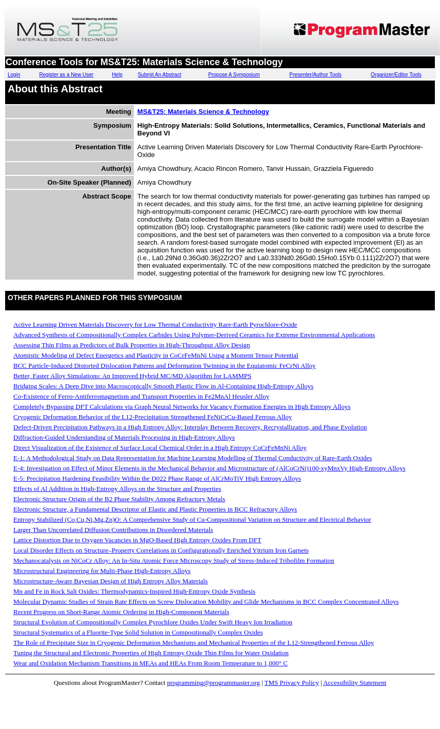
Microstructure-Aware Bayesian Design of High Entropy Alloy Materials (110, 581)
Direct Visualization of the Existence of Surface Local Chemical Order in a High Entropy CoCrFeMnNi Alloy (160, 447)
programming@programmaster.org (213, 682)
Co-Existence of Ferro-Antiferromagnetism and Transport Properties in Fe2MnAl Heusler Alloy (141, 396)
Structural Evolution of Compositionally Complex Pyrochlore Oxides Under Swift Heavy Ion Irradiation (152, 622)
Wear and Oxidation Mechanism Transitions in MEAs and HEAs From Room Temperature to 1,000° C (150, 663)
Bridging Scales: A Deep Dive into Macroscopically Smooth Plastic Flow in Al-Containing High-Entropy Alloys (163, 386)
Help (117, 74)
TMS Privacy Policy (292, 682)
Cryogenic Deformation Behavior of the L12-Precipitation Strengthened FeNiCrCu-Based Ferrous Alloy (152, 417)
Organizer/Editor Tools (396, 74)
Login (14, 74)
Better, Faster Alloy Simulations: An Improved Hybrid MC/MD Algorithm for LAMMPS (132, 376)
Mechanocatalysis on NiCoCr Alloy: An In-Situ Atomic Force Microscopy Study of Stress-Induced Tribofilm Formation (173, 560)
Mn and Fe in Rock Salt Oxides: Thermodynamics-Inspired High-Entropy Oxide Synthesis (134, 591)
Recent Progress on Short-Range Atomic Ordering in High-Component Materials (121, 612)
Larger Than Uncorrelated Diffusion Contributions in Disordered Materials (113, 530)
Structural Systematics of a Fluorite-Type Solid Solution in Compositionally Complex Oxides (138, 632)
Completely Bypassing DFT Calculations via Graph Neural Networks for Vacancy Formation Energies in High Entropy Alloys (181, 406)
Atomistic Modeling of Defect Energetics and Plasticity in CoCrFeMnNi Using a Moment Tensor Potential (155, 355)
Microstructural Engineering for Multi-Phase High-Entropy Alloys (102, 571)
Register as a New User (66, 74)
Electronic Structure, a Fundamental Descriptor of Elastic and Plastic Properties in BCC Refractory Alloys (155, 509)
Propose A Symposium (234, 74)
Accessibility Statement (354, 682)
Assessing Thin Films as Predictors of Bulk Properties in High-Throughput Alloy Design (131, 345)
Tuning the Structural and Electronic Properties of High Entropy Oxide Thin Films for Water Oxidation (151, 653)
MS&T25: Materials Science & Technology (203, 111)
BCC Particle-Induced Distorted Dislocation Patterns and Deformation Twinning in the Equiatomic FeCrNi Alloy (164, 365)
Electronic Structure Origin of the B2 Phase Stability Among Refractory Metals (119, 499)
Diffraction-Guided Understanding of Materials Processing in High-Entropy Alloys (124, 437)
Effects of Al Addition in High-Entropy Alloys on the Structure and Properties (117, 488)
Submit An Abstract (160, 74)
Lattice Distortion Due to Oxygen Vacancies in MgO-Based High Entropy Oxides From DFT (137, 540)
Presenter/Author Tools (315, 74)
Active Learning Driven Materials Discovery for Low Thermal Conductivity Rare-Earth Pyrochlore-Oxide (155, 324)
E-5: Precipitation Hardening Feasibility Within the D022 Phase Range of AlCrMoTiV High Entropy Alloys (157, 478)
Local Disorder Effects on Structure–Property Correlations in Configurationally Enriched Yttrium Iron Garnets (161, 550)
